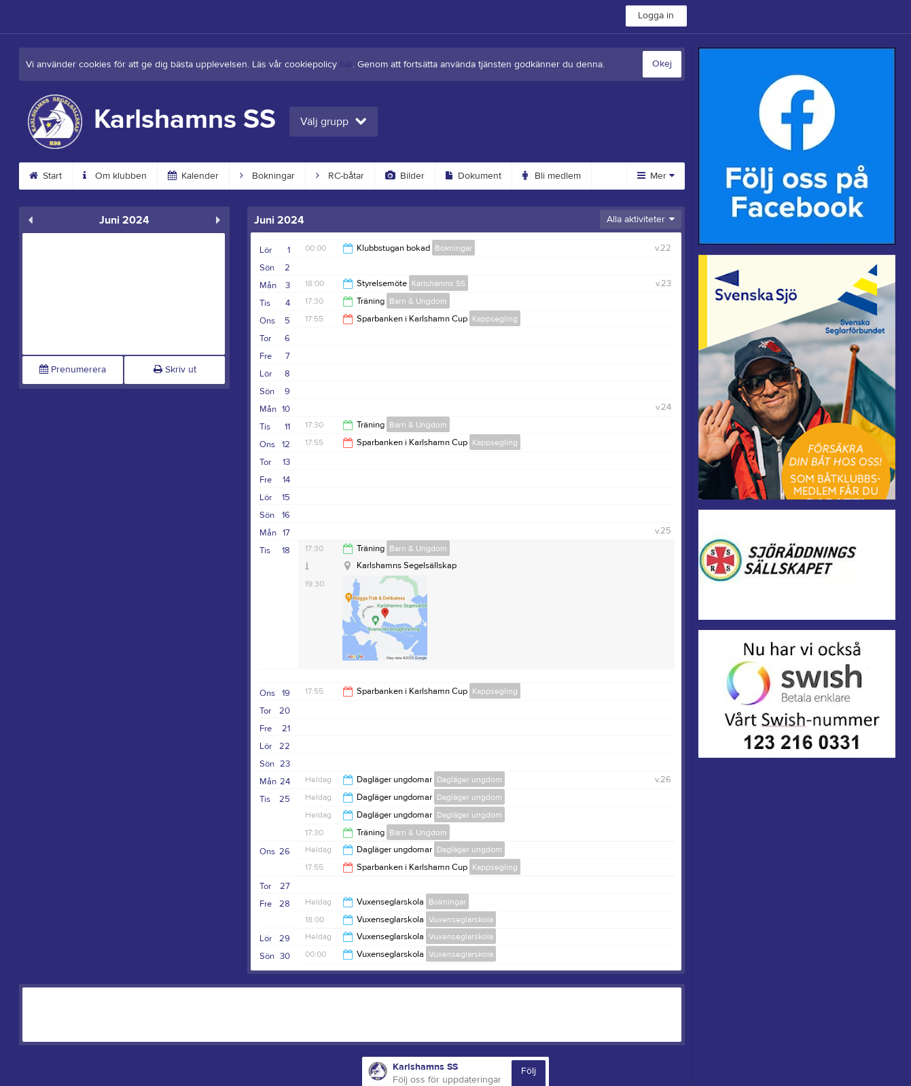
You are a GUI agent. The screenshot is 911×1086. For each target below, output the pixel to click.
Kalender (193, 176)
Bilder (405, 176)
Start (45, 176)
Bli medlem (551, 176)
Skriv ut (175, 370)
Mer (656, 176)
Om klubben (115, 176)
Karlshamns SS (438, 283)
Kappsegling (495, 318)
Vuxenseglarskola (461, 919)
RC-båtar (340, 176)
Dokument (473, 176)
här (346, 64)
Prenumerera (72, 370)
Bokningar (267, 176)
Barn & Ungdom (418, 301)
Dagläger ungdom (469, 779)
